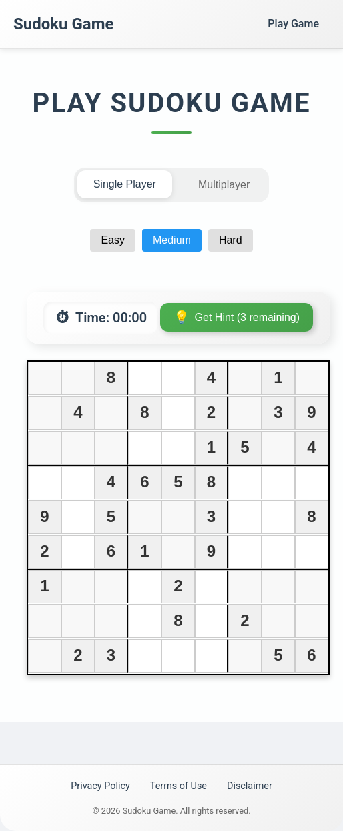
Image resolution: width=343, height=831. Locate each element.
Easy (113, 240)
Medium (172, 240)
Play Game (293, 23)
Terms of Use (178, 786)
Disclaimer (249, 786)
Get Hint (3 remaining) (247, 317)
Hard (230, 240)
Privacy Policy (100, 786)
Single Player (124, 184)
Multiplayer (224, 184)
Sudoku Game (63, 24)
